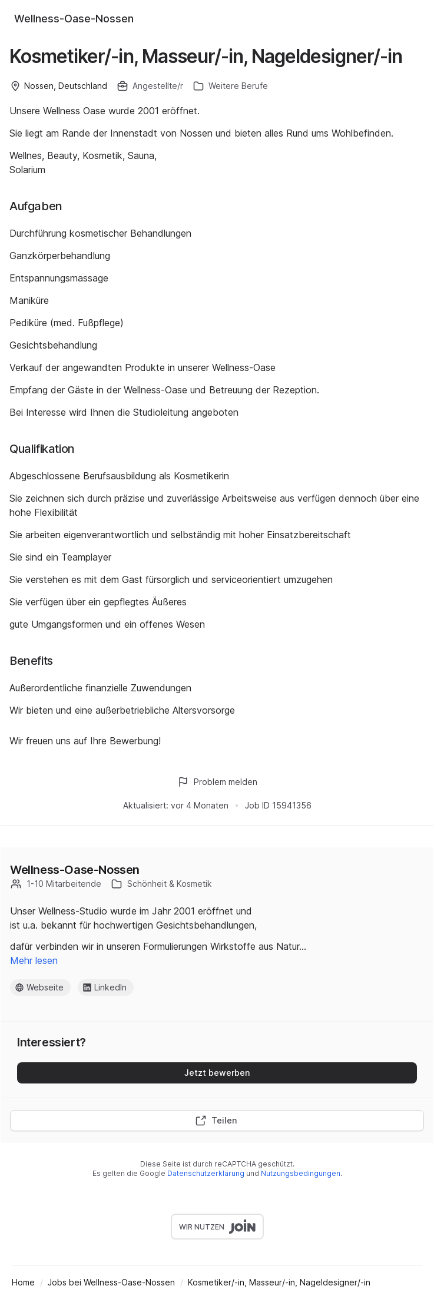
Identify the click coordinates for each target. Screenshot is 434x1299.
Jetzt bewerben (217, 1073)
